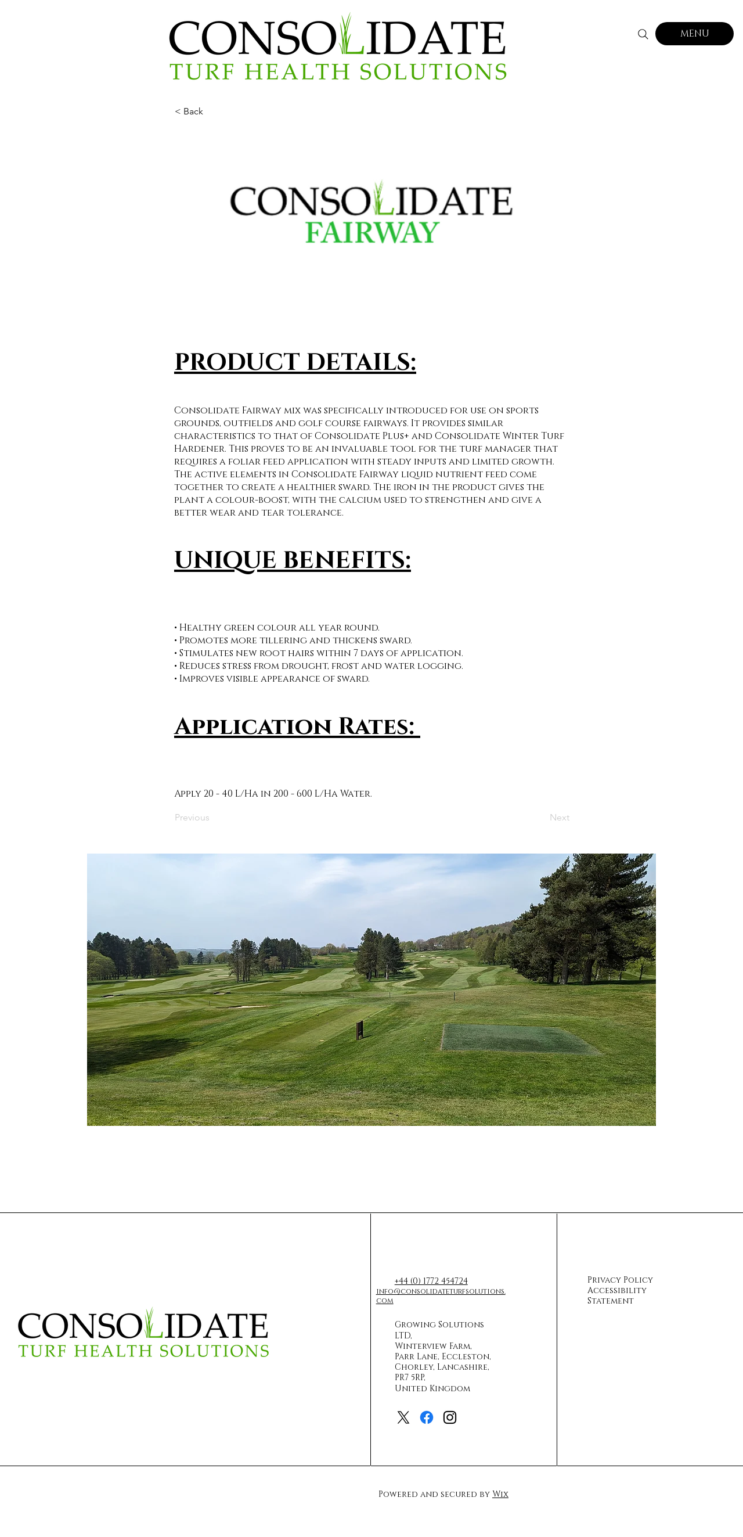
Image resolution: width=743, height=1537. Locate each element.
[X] (403, 1417)
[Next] (540, 817)
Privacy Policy (620, 1280)
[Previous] (213, 817)
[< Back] (213, 111)
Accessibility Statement (617, 1295)
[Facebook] (426, 1417)
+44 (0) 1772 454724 (431, 1281)
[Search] (643, 34)
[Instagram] (450, 1417)
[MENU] (694, 33)
